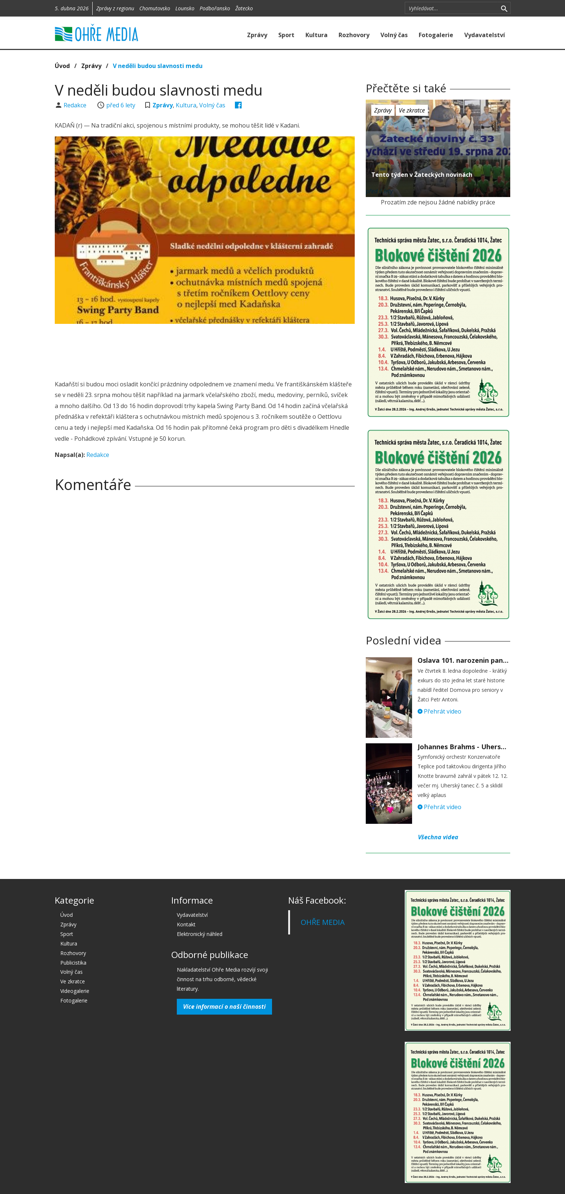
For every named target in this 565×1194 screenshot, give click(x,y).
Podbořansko (215, 8)
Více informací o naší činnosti (224, 1006)
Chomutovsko (154, 8)
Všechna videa (438, 837)
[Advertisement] (205, 349)
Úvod (62, 66)
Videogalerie (74, 990)
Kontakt (186, 924)
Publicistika (73, 962)
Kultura (316, 35)
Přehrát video (439, 711)
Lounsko (184, 8)
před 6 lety (120, 105)
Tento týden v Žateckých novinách (421, 175)
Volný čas (394, 35)
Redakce (76, 105)
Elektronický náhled (199, 933)
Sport (286, 35)
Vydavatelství (484, 35)
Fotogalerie (436, 35)
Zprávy (257, 35)
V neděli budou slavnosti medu (158, 66)
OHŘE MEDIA (323, 922)
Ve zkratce (412, 110)
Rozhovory (354, 35)
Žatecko (244, 8)
